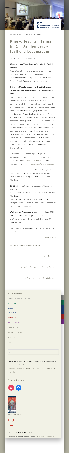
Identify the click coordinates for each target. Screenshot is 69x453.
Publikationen (13, 327)
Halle (10, 309)
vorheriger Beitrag (28, 267)
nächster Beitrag (48, 267)
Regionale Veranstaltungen (19, 298)
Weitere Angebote (15, 333)
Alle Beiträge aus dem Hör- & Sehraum (39, 278)
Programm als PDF (15, 406)
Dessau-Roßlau (14, 322)
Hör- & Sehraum (14, 293)
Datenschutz (12, 372)
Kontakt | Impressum (48, 368)
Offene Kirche (15, 312)
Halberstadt (12, 317)
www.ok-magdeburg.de (34, 161)
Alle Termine (49, 256)
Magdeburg (50, 238)
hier (14, 232)
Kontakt (11, 343)
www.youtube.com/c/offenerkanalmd (38, 164)
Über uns (11, 338)
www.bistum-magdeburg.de (46, 436)
